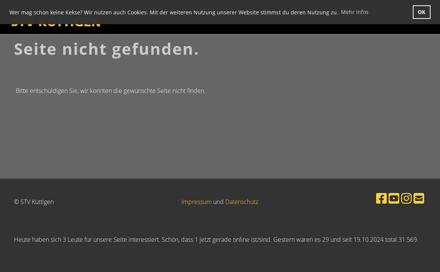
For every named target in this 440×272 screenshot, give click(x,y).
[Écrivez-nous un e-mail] (419, 198)
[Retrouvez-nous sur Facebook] (381, 198)
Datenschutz (241, 202)
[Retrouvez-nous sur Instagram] (406, 198)
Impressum (196, 202)
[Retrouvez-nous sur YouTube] (394, 198)
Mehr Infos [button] (355, 11)
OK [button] (421, 11)
